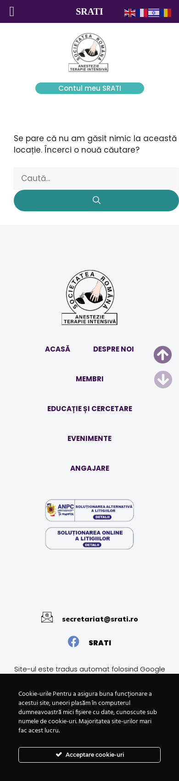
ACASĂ (57, 349)
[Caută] (96, 201)
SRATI (100, 643)
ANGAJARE (89, 468)
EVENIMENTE (89, 438)
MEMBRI (90, 379)
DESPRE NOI (113, 349)
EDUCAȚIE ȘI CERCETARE (89, 408)
